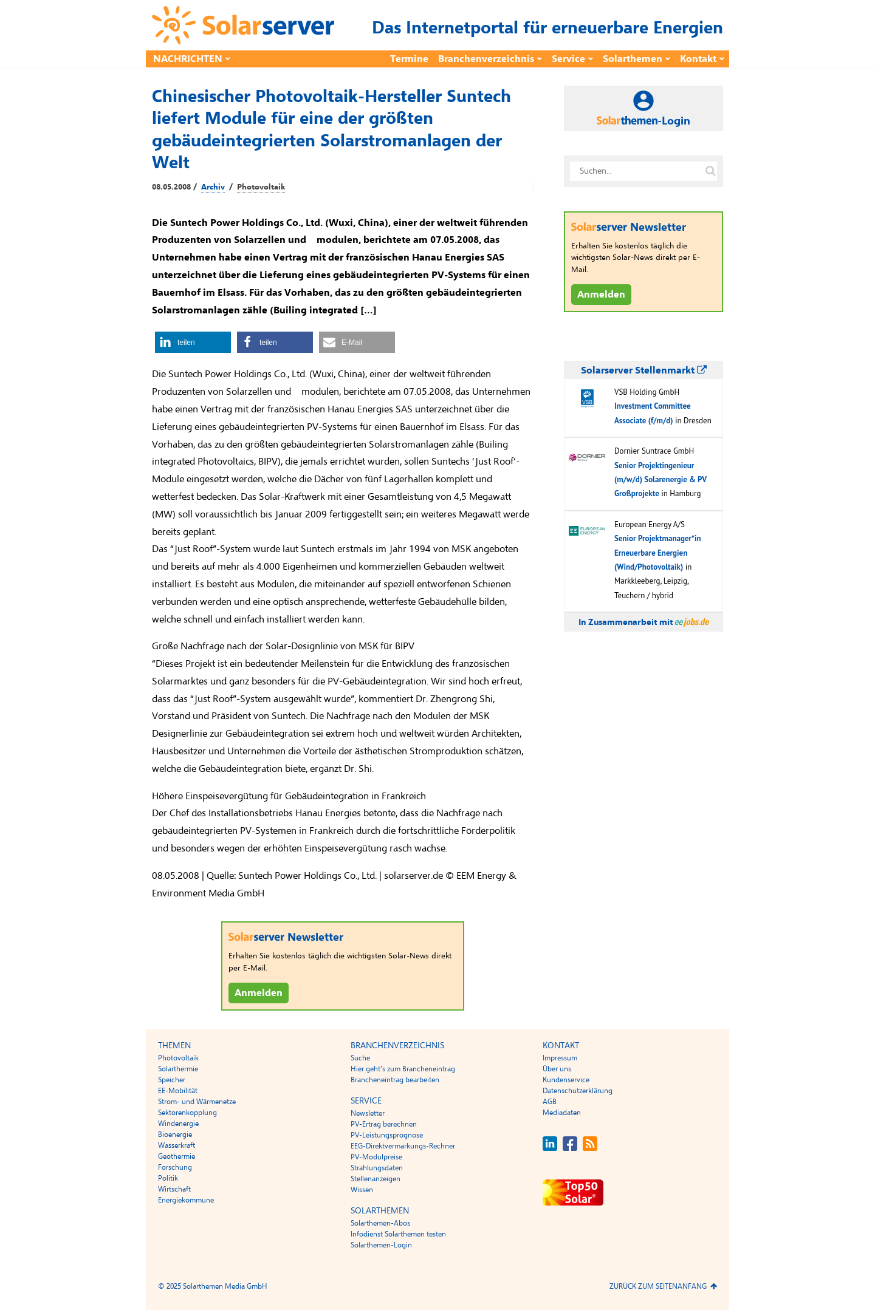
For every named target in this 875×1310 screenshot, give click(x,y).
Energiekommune (186, 1200)
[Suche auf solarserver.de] (710, 171)
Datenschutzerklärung (577, 1091)
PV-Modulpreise (376, 1157)
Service (568, 59)
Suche (360, 1058)
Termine (409, 59)
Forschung (175, 1167)
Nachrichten (187, 59)
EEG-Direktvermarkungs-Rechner (403, 1146)
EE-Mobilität (177, 1091)
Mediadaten (562, 1112)
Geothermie (176, 1156)
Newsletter (368, 1113)
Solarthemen (632, 59)
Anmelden (259, 993)
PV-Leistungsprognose (387, 1135)
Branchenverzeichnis (486, 59)
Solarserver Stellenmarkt (644, 370)
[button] (193, 342)
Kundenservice (566, 1080)
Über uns (557, 1069)
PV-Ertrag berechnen (384, 1124)
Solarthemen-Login (381, 1245)
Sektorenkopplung (187, 1112)
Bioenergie (175, 1134)
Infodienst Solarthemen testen (398, 1234)
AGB (550, 1102)
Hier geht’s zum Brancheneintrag (403, 1069)
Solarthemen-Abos (380, 1223)
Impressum (560, 1058)
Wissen (362, 1190)
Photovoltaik (261, 187)
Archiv (213, 187)
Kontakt (698, 59)
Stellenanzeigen (375, 1179)
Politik (168, 1178)
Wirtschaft (174, 1189)
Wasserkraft (176, 1145)
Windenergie (178, 1123)
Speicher (171, 1080)
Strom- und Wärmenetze (197, 1102)
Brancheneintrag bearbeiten (395, 1080)
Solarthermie (178, 1069)
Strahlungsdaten (377, 1168)
